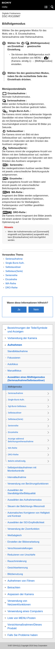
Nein (36, 309)
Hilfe (4, 7)
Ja (18, 309)
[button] (52, 7)
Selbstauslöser (13, 267)
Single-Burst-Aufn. (14, 263)
